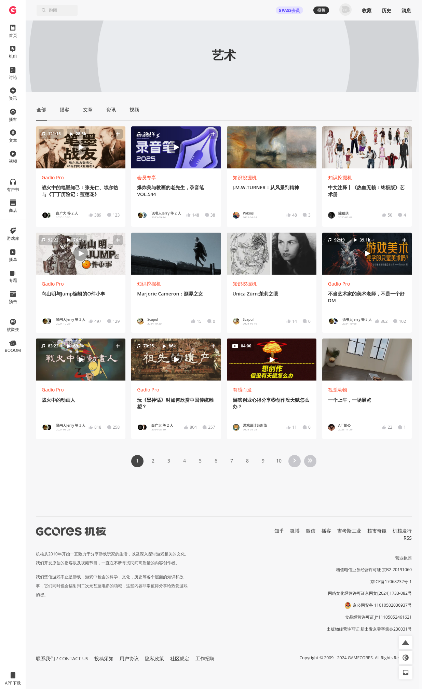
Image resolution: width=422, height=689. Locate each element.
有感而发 (242, 389)
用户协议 (129, 658)
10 (279, 460)
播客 (326, 530)
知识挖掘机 (245, 177)
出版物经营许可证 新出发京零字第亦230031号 (369, 629)
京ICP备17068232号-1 (391, 581)
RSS (408, 538)
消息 (406, 10)
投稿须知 (103, 658)
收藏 (366, 10)
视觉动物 (337, 389)
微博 (295, 530)
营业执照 (403, 558)
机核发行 (402, 530)
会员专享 (146, 177)
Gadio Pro (53, 177)
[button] (80, 147)
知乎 (279, 530)
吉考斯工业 (349, 530)
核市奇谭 (376, 530)
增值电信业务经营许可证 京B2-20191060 (374, 570)
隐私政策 (154, 658)
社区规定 (179, 658)
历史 (386, 10)
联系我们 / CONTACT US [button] (62, 658)
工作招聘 (205, 658)
